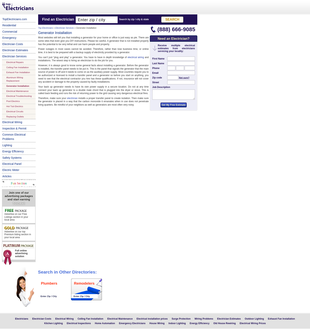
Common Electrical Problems (14, 137)
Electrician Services (14, 56)
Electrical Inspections (79, 323)
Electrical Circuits (14, 111)
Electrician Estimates (15, 50)
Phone (156, 68)
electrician (72, 98)
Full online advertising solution (18, 252)
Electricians (21, 318)
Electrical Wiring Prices (253, 323)
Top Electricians (18, 6)
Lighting (7, 145)
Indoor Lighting (177, 323)
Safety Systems (12, 157)
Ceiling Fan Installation (17, 67)
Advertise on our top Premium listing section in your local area (17, 232)
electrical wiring (136, 57)
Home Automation (105, 323)
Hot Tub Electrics (14, 106)
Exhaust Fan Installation (18, 72)
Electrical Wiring (12, 122)
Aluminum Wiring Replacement (14, 79)
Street (155, 82)
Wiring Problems (204, 318)
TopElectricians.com (14, 19)
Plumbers (49, 283)
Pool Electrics (13, 101)
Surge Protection (181, 318)
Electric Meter (10, 170)
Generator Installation (17, 86)
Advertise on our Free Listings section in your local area (16, 215)
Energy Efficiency (13, 151)
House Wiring (157, 323)
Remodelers (84, 283)
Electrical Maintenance (17, 91)
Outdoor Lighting (254, 318)
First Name (158, 58)
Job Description (161, 87)
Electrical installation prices (152, 318)
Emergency (9, 37)
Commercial (9, 31)
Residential (9, 25)
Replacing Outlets (15, 116)
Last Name (158, 63)
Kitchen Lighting (53, 323)
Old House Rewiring (224, 323)
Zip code (157, 77)
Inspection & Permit (14, 128)
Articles (6, 176)
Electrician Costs (12, 44)
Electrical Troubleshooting (19, 96)
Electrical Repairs (15, 62)
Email (155, 73)
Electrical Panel (12, 163)
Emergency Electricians (132, 323)
